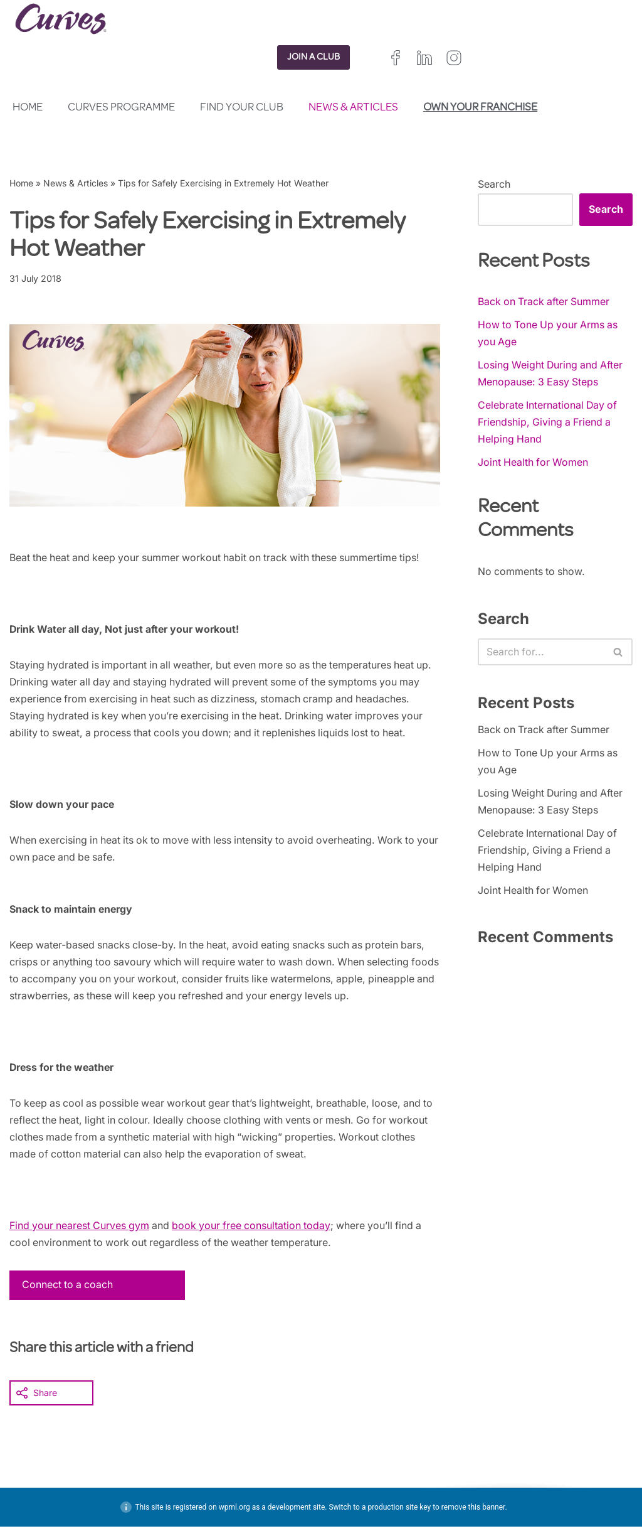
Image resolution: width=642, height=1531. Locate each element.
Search (494, 184)
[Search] (541, 653)
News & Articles (353, 108)
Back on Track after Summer (545, 301)
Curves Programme (121, 108)
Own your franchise (480, 108)
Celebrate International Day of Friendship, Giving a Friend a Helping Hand (548, 422)
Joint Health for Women (534, 463)
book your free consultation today (256, 1229)
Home (28, 108)
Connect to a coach (68, 1288)
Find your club (241, 108)
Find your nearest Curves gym (80, 1229)
